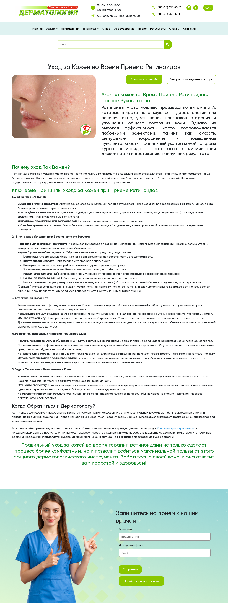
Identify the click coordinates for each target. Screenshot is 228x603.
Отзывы (174, 28)
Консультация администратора (191, 79)
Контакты (189, 28)
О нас (106, 28)
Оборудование (124, 28)
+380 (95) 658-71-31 (166, 7)
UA (208, 8)
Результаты (158, 28)
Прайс (142, 28)
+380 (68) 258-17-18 (166, 14)
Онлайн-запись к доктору (141, 581)
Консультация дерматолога (176, 428)
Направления (70, 28)
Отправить (130, 569)
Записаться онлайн (144, 79)
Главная (37, 28)
